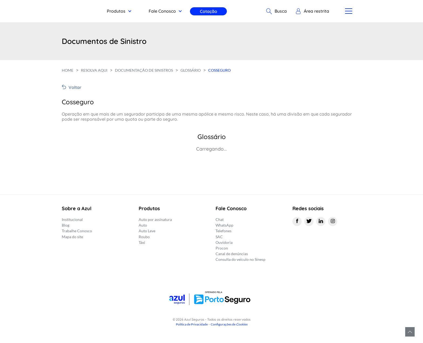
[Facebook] (297, 221)
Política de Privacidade (192, 324)
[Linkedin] (320, 221)
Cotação (208, 11)
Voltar (75, 87)
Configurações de (229, 324)
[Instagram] (332, 221)
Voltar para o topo (410, 332)
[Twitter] (308, 221)
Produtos (116, 11)
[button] (311, 11)
